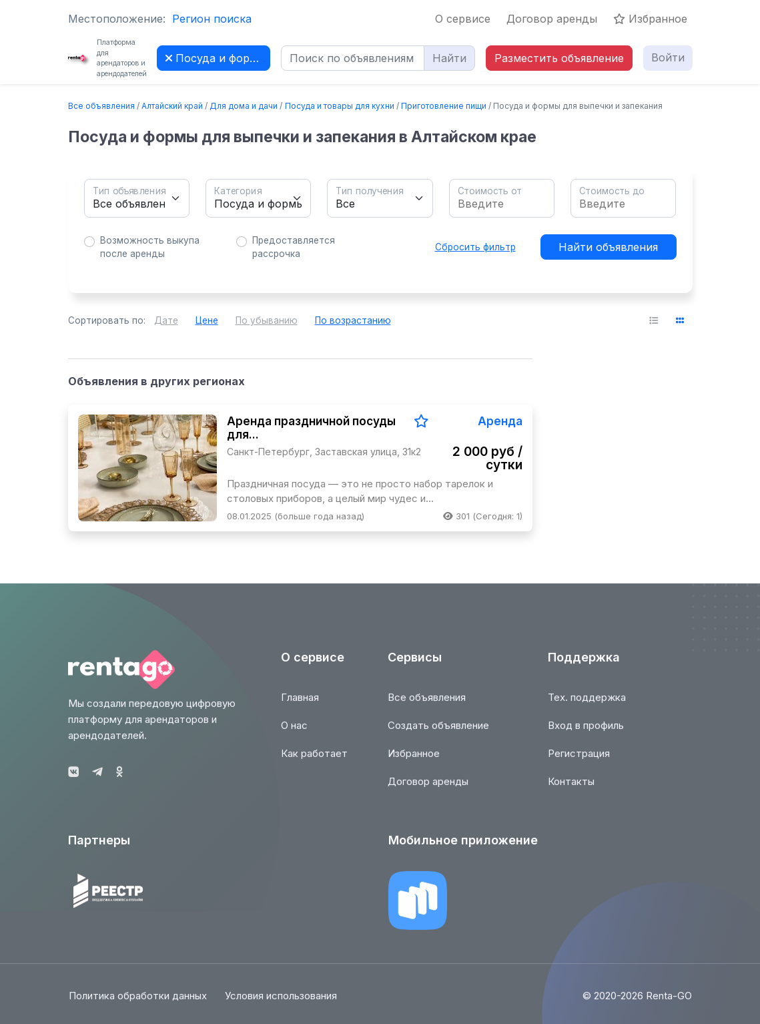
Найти (449, 58)
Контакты (571, 789)
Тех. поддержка (587, 705)
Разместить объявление (559, 58)
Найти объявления (608, 247)
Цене (207, 320)
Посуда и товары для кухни (339, 106)
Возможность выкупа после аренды (150, 247)
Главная (300, 705)
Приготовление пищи (443, 106)
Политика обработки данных (137, 1003)
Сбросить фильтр (475, 247)
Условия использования (282, 1003)
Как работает (314, 761)
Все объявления (101, 106)
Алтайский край (172, 106)
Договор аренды (551, 18)
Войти (668, 57)
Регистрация (579, 761)
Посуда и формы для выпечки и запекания (217, 58)
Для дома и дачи (244, 106)
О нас (294, 733)
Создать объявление (438, 733)
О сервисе (462, 18)
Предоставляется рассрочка (293, 247)
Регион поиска (212, 18)
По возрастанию (353, 320)
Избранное (650, 18)
